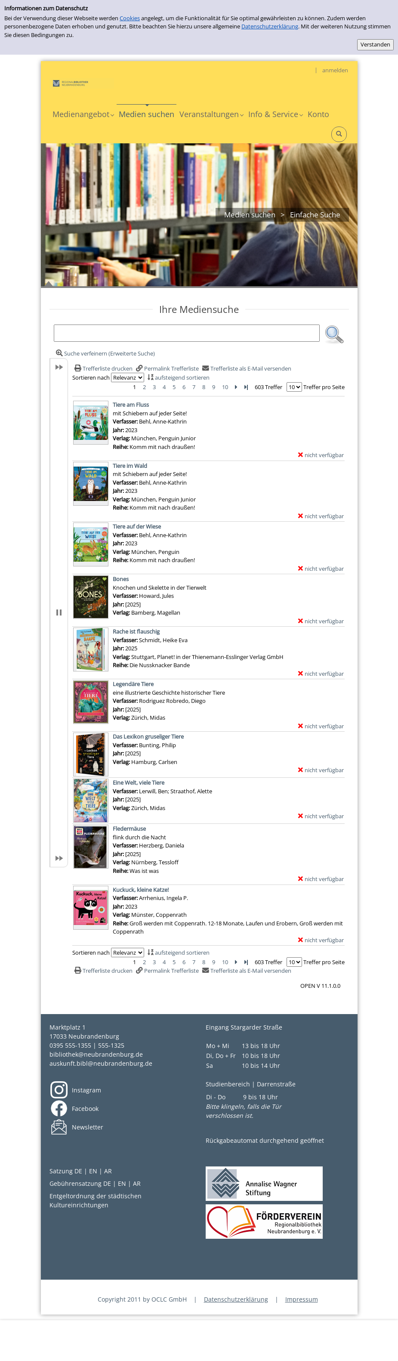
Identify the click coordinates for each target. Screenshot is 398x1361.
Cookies (130, 18)
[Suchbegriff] (187, 333)
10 (225, 387)
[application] (83, 114)
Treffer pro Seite (324, 387)
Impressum (301, 1299)
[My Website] (81, 83)
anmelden (335, 70)
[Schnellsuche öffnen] (339, 134)
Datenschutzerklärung (269, 26)
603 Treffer (268, 387)
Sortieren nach (91, 377)
